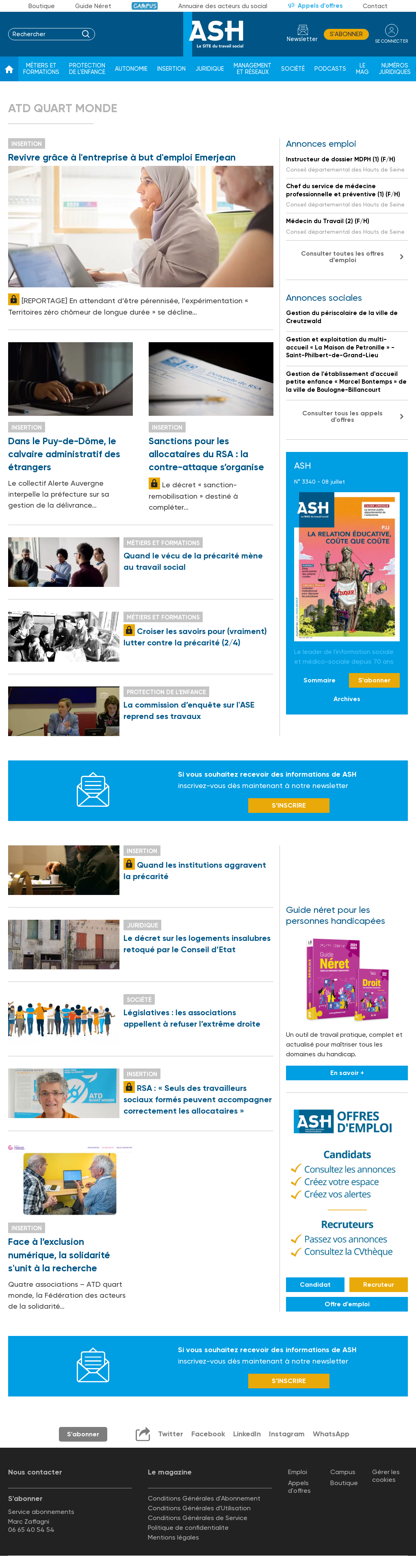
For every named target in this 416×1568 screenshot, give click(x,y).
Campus (144, 6)
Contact (375, 6)
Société (293, 68)
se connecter (391, 41)
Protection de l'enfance (87, 69)
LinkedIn (247, 1433)
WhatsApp (331, 1433)
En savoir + (347, 1073)
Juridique (209, 68)
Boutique (41, 6)
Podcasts (330, 68)
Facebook (208, 1433)
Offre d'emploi (347, 1304)
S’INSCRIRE (289, 805)
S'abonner (346, 34)
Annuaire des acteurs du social (222, 6)
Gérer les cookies (386, 1475)
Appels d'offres (320, 5)
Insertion (171, 68)
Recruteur (378, 1284)
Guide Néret (93, 6)
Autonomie (131, 68)
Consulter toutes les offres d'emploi (342, 257)
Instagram (287, 1433)
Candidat (315, 1284)
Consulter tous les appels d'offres (342, 416)
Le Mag (362, 69)
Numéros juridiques (395, 69)
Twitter (170, 1433)
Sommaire (319, 680)
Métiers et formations (41, 69)
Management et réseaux (252, 69)
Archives (347, 699)
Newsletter (302, 39)
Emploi (297, 1472)
